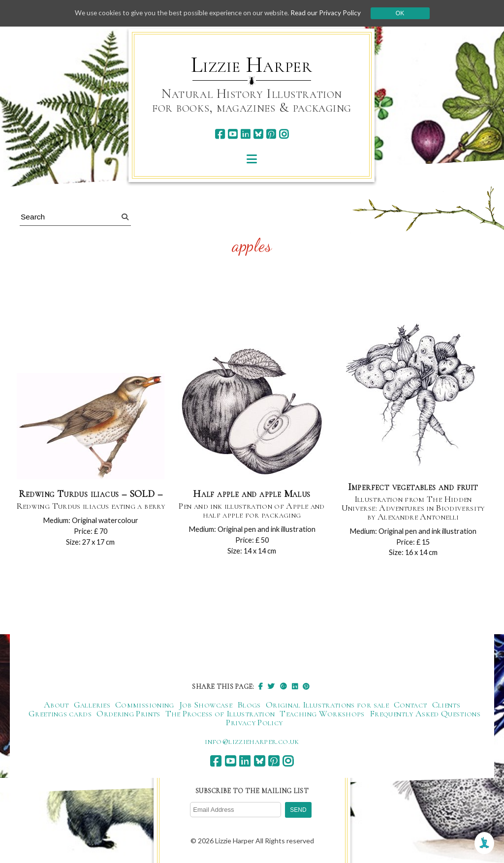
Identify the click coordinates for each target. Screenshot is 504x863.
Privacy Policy (254, 723)
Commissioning (144, 706)
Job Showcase (205, 706)
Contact (410, 706)
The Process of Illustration (220, 714)
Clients (446, 706)
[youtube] (232, 134)
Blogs (249, 706)
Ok (405, 13)
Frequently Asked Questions (425, 714)
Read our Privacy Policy (330, 13)
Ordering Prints (128, 714)
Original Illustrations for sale (327, 706)
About (56, 706)
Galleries (92, 706)
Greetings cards (60, 714)
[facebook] (219, 134)
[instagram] (283, 134)
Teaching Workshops (322, 714)
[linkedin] (245, 134)
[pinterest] (271, 134)
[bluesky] (258, 134)
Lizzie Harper (252, 65)
